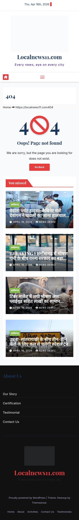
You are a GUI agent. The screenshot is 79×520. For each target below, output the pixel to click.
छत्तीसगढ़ (15, 204)
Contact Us (11, 422)
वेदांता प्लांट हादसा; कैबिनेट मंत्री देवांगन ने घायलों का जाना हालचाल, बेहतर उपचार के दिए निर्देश (38, 215)
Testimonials (64, 511)
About (20, 511)
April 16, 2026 (23, 222)
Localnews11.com (39, 57)
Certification (12, 403)
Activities (32, 511)
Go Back (39, 167)
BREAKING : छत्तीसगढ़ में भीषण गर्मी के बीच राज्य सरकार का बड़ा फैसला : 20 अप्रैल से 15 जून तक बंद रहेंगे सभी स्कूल (38, 260)
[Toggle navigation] (42, 77)
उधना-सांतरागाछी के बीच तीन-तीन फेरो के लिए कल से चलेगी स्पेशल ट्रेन (38, 341)
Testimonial (11, 412)
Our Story (10, 394)
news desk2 (46, 222)
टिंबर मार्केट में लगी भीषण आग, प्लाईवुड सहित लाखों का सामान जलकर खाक (35, 301)
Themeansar (39, 502)
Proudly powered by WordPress (27, 497)
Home (7, 107)
